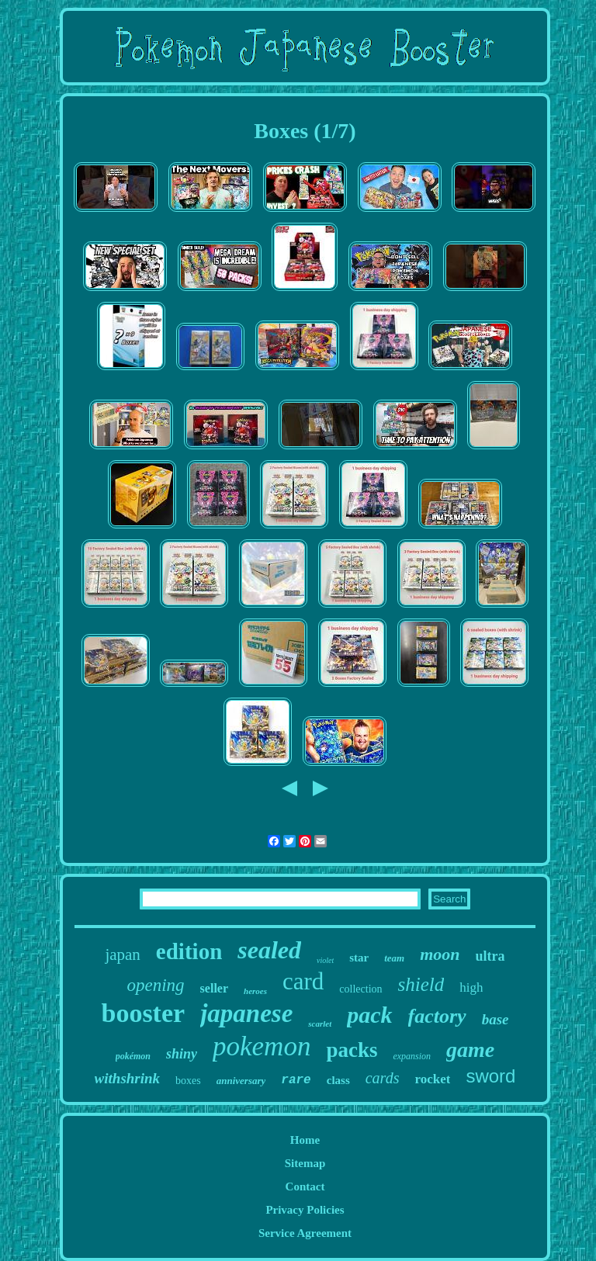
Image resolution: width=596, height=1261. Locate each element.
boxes (188, 1080)
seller (214, 988)
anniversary (241, 1080)
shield (421, 984)
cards (383, 1077)
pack (369, 1014)
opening (156, 985)
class (338, 1080)
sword (490, 1075)
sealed (269, 950)
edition (189, 951)
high (471, 987)
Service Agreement (305, 1233)
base (495, 1019)
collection (360, 989)
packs (351, 1050)
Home (305, 1140)
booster (143, 1013)
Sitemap (305, 1163)
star (359, 957)
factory (437, 1016)
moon (439, 954)
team (394, 958)
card (303, 981)
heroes (255, 991)
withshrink (128, 1078)
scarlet (319, 1023)
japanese (246, 1013)
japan (122, 954)
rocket (432, 1079)
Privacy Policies (304, 1210)
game (470, 1050)
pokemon (261, 1046)
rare (295, 1080)
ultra (490, 956)
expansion (412, 1056)
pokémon (133, 1056)
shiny (181, 1054)
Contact (305, 1186)
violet (325, 960)
